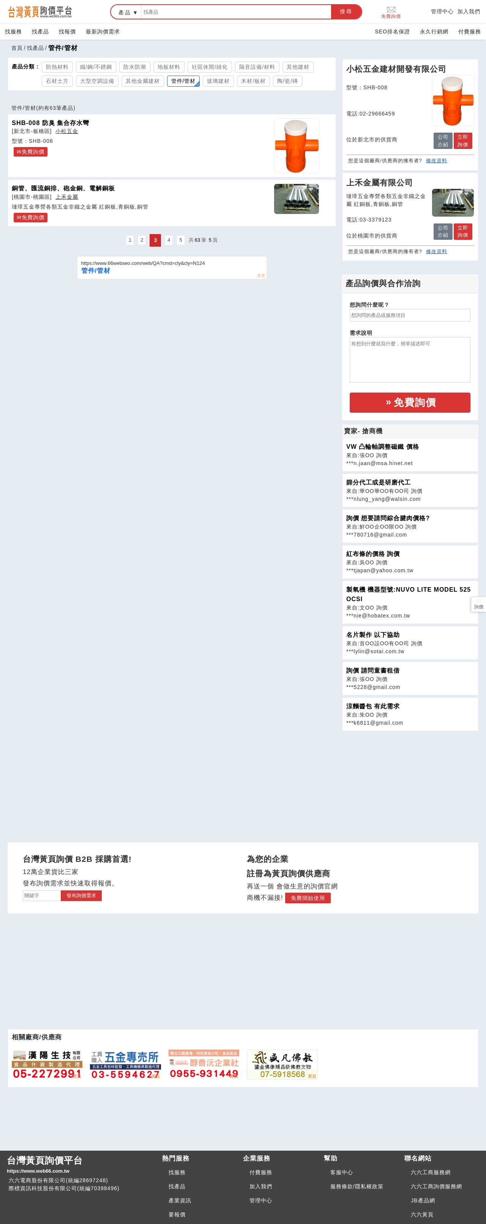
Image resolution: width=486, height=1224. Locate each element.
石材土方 (57, 81)
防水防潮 (134, 67)
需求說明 (361, 333)
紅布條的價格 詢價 (373, 554)
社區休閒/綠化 (210, 67)
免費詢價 (391, 12)
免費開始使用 (308, 898)
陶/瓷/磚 (287, 81)
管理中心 (442, 11)
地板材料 (169, 67)
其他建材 (298, 67)
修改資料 (436, 160)
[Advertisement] (410, 784)
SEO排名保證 (392, 32)
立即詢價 (463, 140)
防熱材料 (57, 67)
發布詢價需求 (81, 895)
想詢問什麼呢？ (370, 305)
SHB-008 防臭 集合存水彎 (50, 122)
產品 (124, 13)
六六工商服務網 (431, 1172)
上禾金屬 (66, 197)
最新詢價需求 (103, 32)
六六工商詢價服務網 (436, 1186)
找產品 (40, 32)
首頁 (17, 48)
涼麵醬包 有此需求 (373, 706)
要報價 (177, 1214)
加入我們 (469, 11)
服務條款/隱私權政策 (356, 1186)
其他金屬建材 (143, 81)
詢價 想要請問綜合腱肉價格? (388, 518)
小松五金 (66, 131)
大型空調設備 (97, 81)
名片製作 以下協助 (373, 635)
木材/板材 (253, 81)
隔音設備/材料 (257, 67)
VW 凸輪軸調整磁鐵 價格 (382, 446)
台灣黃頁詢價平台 (81, 1165)
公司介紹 (443, 140)
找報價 (67, 32)
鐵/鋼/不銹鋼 (96, 67)
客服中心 (341, 1172)
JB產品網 (423, 1200)
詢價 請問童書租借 (373, 670)
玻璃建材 (218, 81)
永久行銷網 (434, 32)
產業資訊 (180, 1200)
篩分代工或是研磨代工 (378, 482)
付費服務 (469, 32)
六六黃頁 (422, 1214)
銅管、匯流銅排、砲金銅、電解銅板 (63, 188)
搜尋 (346, 11)
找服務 (13, 32)
